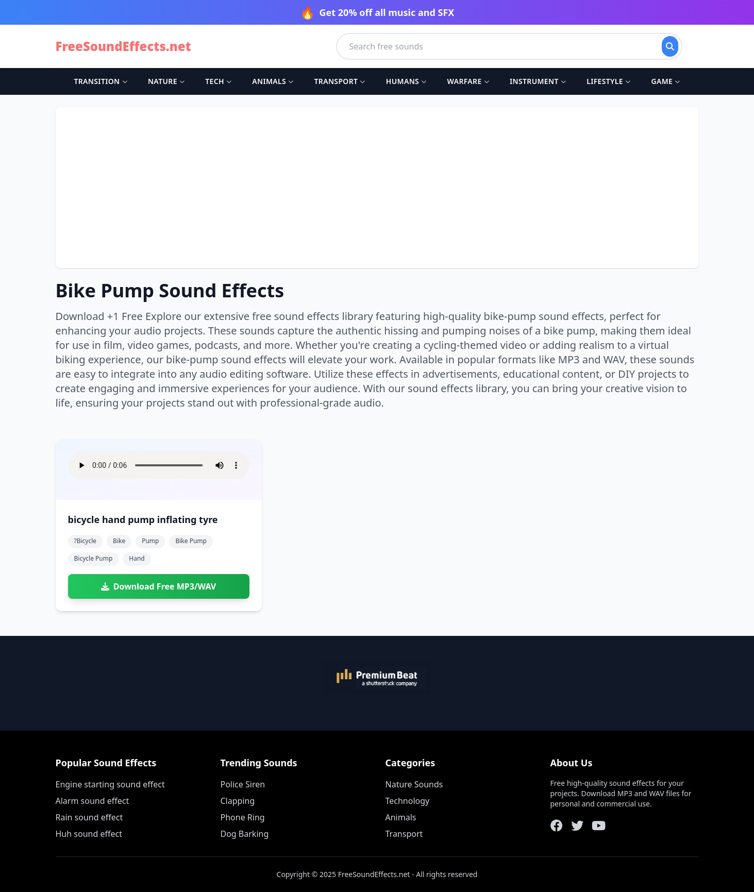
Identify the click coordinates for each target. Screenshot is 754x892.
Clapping (238, 800)
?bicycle (85, 540)
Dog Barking (245, 833)
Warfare (468, 81)
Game (665, 81)
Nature (166, 81)
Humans (406, 81)
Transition (100, 81)
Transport (339, 81)
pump (150, 540)
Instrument (538, 81)
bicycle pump (93, 558)
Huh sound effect (89, 833)
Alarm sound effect (92, 800)
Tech (218, 81)
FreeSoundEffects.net (123, 46)
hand (136, 558)
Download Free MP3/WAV (158, 586)
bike (119, 540)
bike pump (190, 540)
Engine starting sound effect (110, 784)
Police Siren (243, 784)
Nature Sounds (414, 784)
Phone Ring (243, 817)
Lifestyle (608, 81)
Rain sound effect (89, 817)
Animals (272, 81)
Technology (408, 800)
